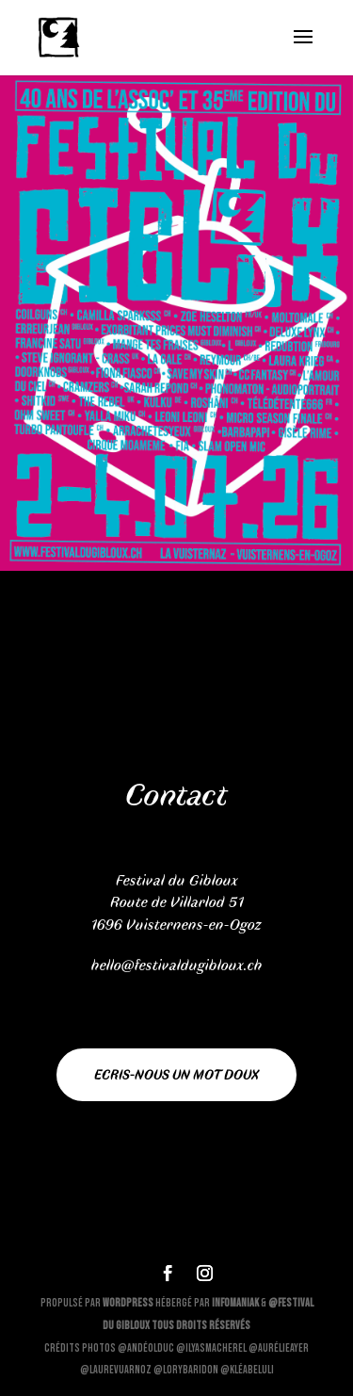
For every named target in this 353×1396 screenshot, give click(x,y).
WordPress (128, 1303)
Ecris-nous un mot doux (176, 1074)
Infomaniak (235, 1303)
